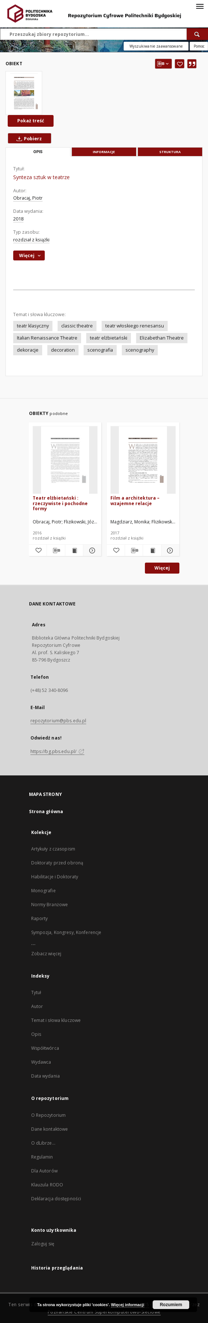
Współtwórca (45, 1048)
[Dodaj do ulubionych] (180, 63)
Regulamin (42, 1157)
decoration (63, 350)
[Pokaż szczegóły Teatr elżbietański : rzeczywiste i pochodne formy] (91, 550)
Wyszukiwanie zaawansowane (156, 46)
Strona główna (46, 811)
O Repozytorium (48, 1115)
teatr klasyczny (33, 326)
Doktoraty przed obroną (57, 863)
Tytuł (36, 992)
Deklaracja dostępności (56, 1199)
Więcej (162, 568)
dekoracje (28, 350)
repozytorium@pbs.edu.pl (58, 721)
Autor (37, 1006)
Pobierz (28, 138)
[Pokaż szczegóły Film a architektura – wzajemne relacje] (169, 550)
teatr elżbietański (108, 338)
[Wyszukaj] (197, 34)
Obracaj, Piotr (28, 198)
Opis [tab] (38, 151)
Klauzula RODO (47, 1185)
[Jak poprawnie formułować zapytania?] (199, 46)
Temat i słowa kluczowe (56, 1020)
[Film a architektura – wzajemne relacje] (143, 460)
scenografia (100, 350)
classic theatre (77, 326)
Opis (36, 1034)
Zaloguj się (43, 1244)
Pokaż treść (30, 121)
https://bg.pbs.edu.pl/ (57, 751)
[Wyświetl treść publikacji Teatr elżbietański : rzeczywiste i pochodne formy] (74, 550)
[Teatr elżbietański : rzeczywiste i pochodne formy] (65, 460)
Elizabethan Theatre (162, 338)
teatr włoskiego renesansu (134, 326)
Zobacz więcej (46, 953)
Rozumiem (171, 1304)
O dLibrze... (43, 1143)
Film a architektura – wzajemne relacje (135, 500)
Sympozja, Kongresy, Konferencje (66, 932)
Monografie (43, 890)
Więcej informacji (127, 1304)
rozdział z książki (31, 240)
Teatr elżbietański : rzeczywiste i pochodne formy (60, 503)
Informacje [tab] (104, 151)
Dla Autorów (44, 1171)
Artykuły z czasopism (53, 849)
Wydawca (41, 1062)
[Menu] (199, 6)
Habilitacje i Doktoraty (55, 877)
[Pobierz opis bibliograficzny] (56, 550)
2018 (18, 219)
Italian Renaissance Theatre (47, 338)
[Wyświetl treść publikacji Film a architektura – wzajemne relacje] (152, 550)
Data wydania (45, 1076)
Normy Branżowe (49, 904)
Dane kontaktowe (49, 1129)
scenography (139, 350)
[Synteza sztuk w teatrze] (24, 93)
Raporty (39, 918)
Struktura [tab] (170, 151)
